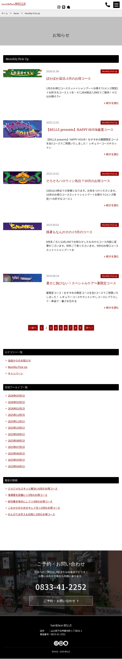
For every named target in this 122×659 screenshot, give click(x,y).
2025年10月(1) (16, 428)
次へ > (89, 327)
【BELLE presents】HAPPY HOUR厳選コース (80, 129)
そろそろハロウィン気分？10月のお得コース (78, 180)
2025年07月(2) (16, 447)
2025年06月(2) (16, 453)
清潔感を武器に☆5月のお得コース (27, 495)
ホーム (5, 13)
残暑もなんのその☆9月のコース (69, 231)
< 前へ (33, 327)
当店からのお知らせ (19, 360)
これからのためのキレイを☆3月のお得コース (34, 508)
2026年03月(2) (16, 402)
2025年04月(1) (16, 466)
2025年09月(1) (16, 434)
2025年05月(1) (16, 460)
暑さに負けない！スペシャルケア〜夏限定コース (81, 282)
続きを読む (111, 103)
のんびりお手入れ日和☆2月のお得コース (31, 514)
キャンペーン (15, 373)
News (16, 13)
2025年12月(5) (16, 415)
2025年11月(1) (16, 421)
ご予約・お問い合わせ (61, 601)
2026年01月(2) (16, 408)
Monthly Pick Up (109, 71)
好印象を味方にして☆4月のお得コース (30, 501)
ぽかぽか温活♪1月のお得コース (68, 78)
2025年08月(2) (16, 440)
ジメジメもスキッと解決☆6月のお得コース (33, 489)
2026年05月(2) (16, 395)
